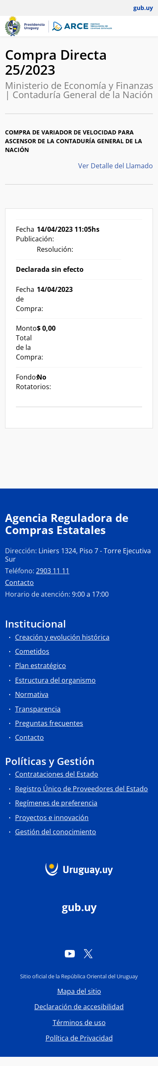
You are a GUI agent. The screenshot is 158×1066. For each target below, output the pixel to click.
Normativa (31, 694)
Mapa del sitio (79, 991)
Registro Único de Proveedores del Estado (81, 788)
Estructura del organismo (55, 680)
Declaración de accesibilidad (79, 1006)
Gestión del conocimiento (55, 831)
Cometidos (32, 651)
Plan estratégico (40, 665)
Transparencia (38, 709)
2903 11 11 (52, 570)
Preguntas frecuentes (49, 723)
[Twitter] (88, 953)
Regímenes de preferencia (56, 803)
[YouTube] (70, 953)
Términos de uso (79, 1022)
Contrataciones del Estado (56, 774)
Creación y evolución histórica (62, 637)
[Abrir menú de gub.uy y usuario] (137, 8)
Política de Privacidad (79, 1038)
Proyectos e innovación (52, 817)
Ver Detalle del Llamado (115, 165)
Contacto (19, 582)
